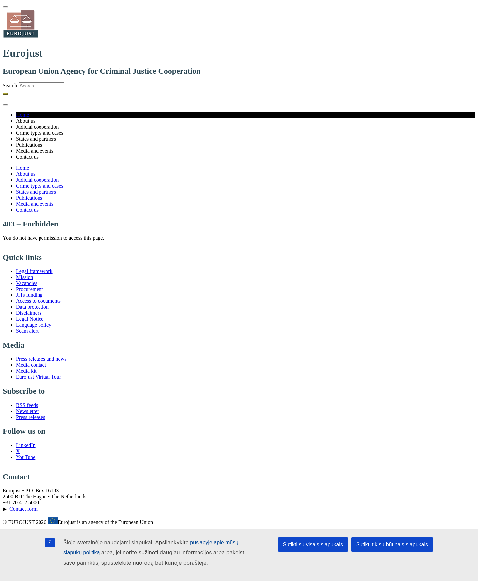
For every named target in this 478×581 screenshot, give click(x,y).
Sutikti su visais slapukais (313, 544)
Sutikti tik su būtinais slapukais (392, 544)
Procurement (29, 289)
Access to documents (38, 301)
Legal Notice (29, 319)
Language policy (33, 325)
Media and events (34, 204)
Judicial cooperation (37, 180)
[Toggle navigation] (5, 7)
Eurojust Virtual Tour (38, 377)
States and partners (36, 192)
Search (10, 85)
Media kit (26, 371)
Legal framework (34, 271)
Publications (29, 198)
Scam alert (27, 331)
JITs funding (29, 295)
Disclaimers (28, 313)
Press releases (30, 417)
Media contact (31, 365)
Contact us (27, 210)
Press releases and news (41, 359)
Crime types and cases (39, 186)
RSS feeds (27, 405)
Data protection (32, 307)
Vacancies (26, 283)
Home (22, 115)
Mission (24, 277)
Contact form (23, 509)
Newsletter (27, 411)
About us (25, 174)
